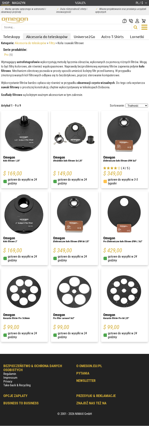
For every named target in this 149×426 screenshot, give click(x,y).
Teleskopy (11, 36)
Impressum (10, 378)
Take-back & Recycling (17, 385)
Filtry (52, 43)
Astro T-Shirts (112, 36)
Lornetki (137, 36)
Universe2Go (84, 36)
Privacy (7, 381)
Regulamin (9, 374)
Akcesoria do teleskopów (46, 36)
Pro (8, 55)
